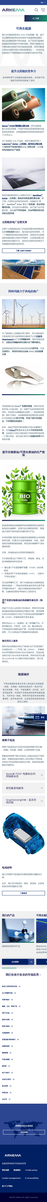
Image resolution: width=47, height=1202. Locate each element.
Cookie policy (31, 1170)
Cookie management (11, 1178)
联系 (39, 717)
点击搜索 (24, 1132)
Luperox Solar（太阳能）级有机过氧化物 (22, 144)
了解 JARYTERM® (23, 251)
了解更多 (23, 893)
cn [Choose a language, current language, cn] (42, 3)
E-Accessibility (31, 1178)
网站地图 (5, 1170)
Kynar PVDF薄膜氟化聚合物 (15, 126)
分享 (35, 18)
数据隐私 (17, 1170)
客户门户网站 (7, 1186)
